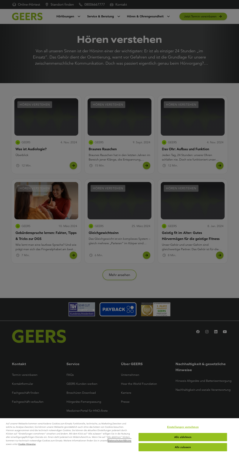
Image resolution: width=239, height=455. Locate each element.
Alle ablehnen (183, 437)
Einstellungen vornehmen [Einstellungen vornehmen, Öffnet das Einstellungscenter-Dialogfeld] (183, 427)
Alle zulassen (183, 447)
